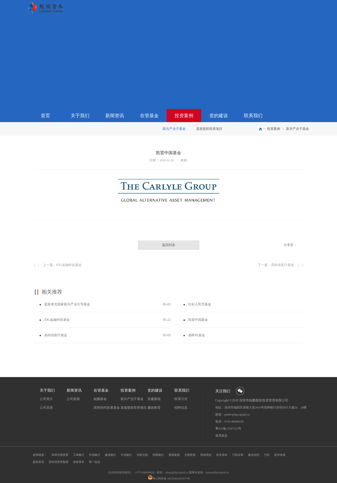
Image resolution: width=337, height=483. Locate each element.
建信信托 (253, 455)
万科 (267, 455)
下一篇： (276, 265)
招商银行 (158, 455)
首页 (45, 115)
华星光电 (142, 455)
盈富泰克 (38, 462)
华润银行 (94, 455)
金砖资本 (78, 462)
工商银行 (78, 455)
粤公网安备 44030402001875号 (171, 478)
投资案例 (273, 129)
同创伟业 (206, 455)
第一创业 (94, 462)
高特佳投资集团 (58, 462)
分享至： (290, 245)
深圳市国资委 (59, 455)
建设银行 (110, 455)
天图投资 (190, 455)
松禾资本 (221, 455)
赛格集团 (174, 455)
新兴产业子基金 (297, 129)
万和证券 (237, 455)
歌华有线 (280, 455)
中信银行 (126, 455)
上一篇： (62, 265)
